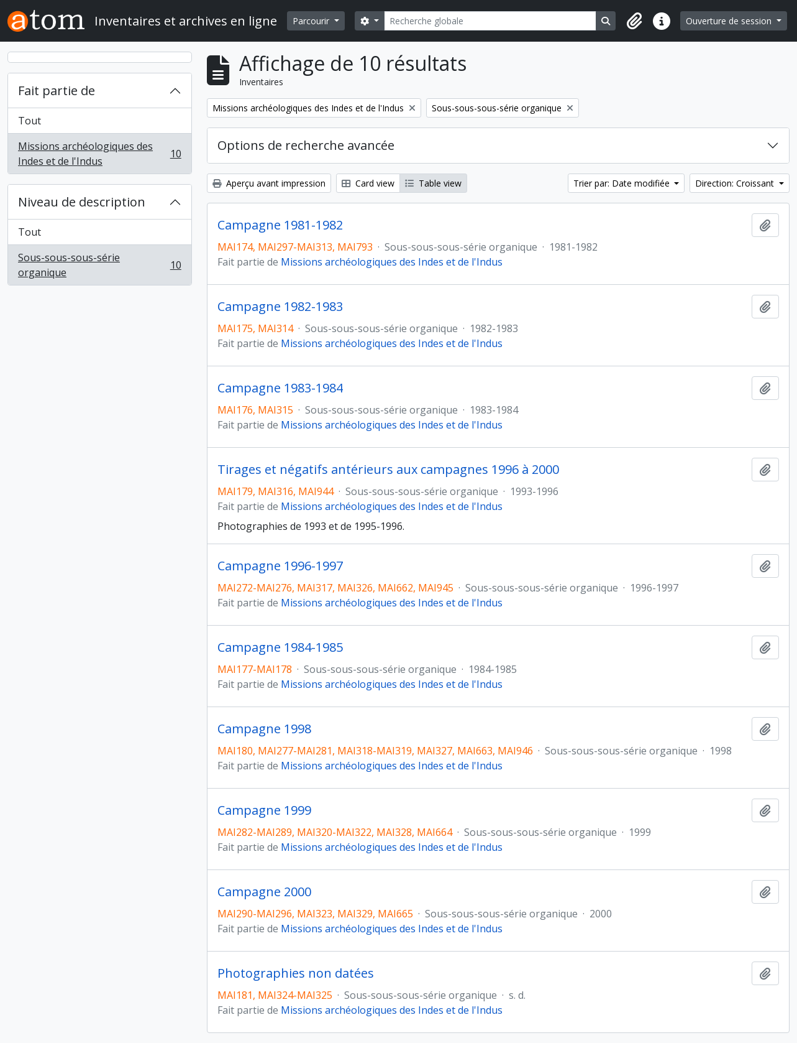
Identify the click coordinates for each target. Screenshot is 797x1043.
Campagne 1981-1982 (280, 225)
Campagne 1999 (264, 810)
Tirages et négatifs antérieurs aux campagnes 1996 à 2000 (388, 469)
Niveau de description (81, 201)
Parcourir (312, 21)
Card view (368, 183)
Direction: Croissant (736, 183)
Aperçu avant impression (269, 183)
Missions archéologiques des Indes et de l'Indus (99, 153)
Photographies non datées (295, 973)
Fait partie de (56, 90)
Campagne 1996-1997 (280, 566)
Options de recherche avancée (305, 145)
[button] (634, 21)
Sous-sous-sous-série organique (99, 265)
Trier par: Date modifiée (622, 183)
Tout (29, 120)
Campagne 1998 (264, 728)
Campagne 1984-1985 (280, 647)
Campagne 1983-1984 (280, 388)
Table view (433, 183)
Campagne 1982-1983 (280, 306)
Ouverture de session (730, 21)
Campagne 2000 (264, 891)
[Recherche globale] (490, 20)
